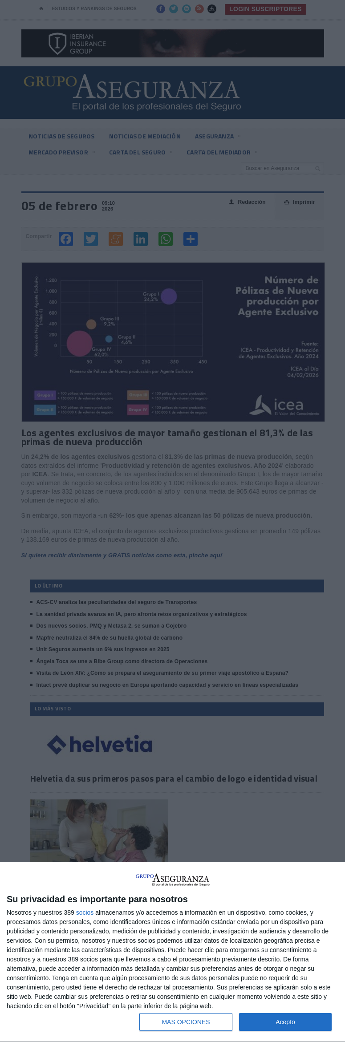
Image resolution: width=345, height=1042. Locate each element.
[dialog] (172, 952)
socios (85, 912)
